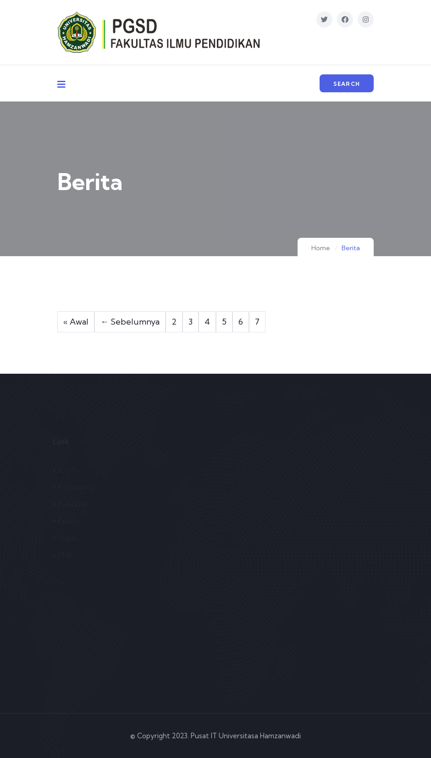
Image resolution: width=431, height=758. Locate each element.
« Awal (75, 321)
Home (320, 248)
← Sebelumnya (130, 321)
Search (346, 83)
